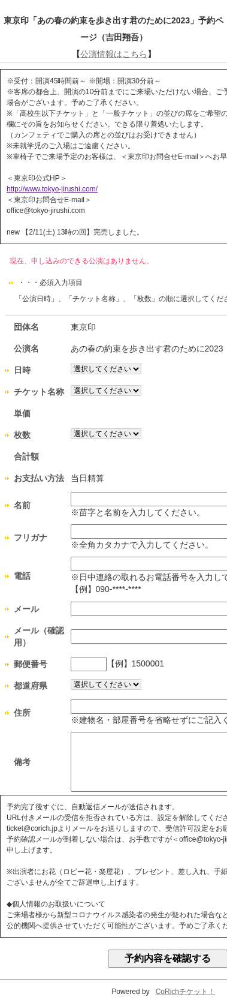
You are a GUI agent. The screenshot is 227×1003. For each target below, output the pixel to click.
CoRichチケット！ (185, 991)
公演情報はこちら (113, 54)
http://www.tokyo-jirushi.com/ (52, 189)
